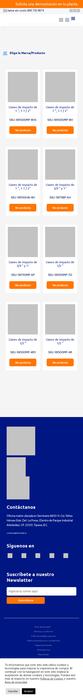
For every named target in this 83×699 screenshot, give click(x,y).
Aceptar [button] (28, 691)
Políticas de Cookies (51, 678)
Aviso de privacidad (16, 682)
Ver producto (23, 130)
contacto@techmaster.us (16, 533)
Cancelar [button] (13, 691)
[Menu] (73, 18)
